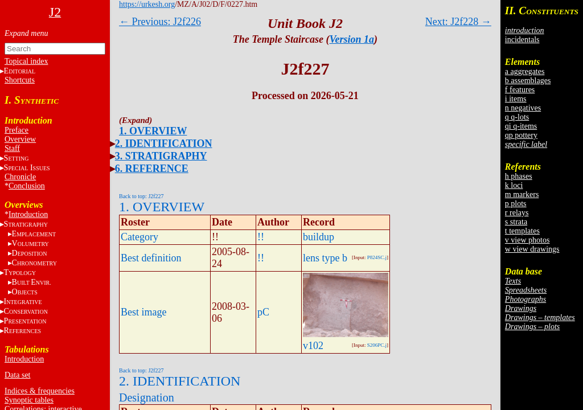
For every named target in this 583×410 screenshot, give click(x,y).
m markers (522, 194)
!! (260, 237)
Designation (146, 397)
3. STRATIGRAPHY (161, 156)
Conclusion (27, 186)
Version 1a (352, 39)
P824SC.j (377, 257)
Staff (12, 148)
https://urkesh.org (147, 4)
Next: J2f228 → (458, 21)
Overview (20, 139)
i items (516, 99)
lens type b (325, 258)
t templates (522, 231)
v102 (313, 345)
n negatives (523, 108)
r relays (517, 212)
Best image (143, 312)
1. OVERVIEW (153, 131)
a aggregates (525, 71)
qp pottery (521, 135)
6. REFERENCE (151, 168)
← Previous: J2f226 (160, 21)
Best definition (151, 258)
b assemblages (528, 80)
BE (31, 282)
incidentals (522, 39)
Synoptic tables (29, 400)
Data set (17, 375)
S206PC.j (377, 345)
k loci (514, 185)
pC (263, 312)
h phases (518, 176)
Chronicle (20, 177)
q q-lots (517, 117)
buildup (318, 237)
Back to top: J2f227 (141, 196)
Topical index (26, 61)
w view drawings (532, 249)
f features (520, 89)
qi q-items (521, 126)
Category (139, 237)
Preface (16, 130)
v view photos (527, 240)
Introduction (28, 214)
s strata (516, 222)
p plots (516, 203)
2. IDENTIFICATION (163, 143)
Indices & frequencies (40, 391)
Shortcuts (20, 80)
